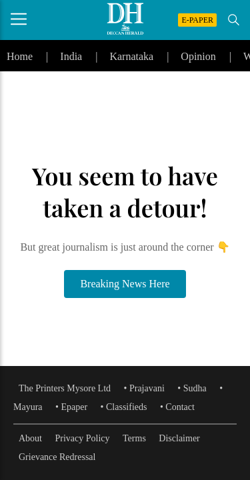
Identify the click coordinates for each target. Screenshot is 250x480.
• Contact (177, 407)
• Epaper (71, 407)
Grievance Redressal (57, 457)
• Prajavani (144, 388)
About (30, 438)
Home (20, 56)
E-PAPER (197, 20)
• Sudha (191, 388)
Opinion (198, 56)
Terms (134, 438)
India (71, 56)
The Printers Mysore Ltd (65, 388)
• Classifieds (124, 407)
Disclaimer (179, 438)
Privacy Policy (82, 438)
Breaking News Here (124, 283)
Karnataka (131, 56)
